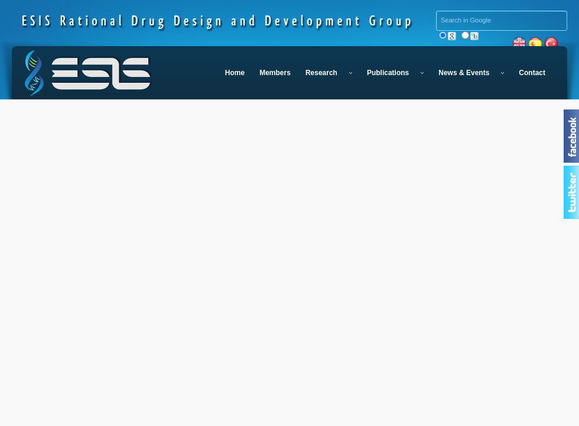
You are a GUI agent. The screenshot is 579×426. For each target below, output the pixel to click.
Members (275, 73)
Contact (532, 73)
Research (328, 73)
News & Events (471, 73)
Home (235, 73)
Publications (395, 73)
